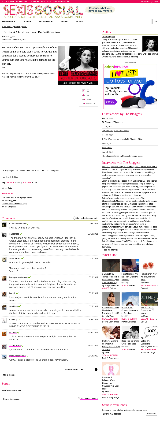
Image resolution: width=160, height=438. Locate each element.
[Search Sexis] (156, 21)
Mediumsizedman (17, 356)
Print (87, 95)
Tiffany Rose (15, 345)
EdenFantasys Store (150, 1)
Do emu (13, 332)
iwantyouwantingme (18, 277)
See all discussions (89, 398)
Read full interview (110, 250)
